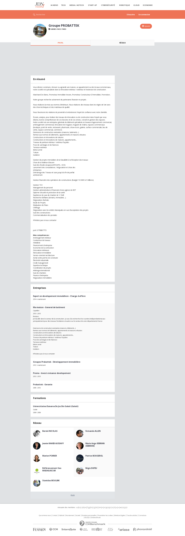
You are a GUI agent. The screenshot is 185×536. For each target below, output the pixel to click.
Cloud (136, 5)
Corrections (142, 515)
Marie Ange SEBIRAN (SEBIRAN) (95, 444)
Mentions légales (119, 515)
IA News (54, 5)
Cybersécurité (108, 5)
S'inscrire (131, 14)
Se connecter (144, 14)
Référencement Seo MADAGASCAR (51, 469)
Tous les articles (132, 515)
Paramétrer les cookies (105, 515)
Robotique (124, 5)
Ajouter (147, 26)
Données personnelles (89, 515)
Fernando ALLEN (93, 431)
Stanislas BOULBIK (51, 480)
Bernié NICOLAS (49, 431)
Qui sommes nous (45, 515)
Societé (77, 515)
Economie (148, 5)
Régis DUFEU (91, 468)
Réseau (122, 43)
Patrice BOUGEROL (94, 455)
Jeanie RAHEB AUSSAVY (53, 443)
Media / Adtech (76, 5)
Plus (73, 495)
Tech (63, 5)
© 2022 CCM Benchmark (93, 517)
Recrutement (70, 515)
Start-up (92, 5)
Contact (54, 515)
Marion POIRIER (49, 455)
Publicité (61, 515)
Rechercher (40, 14)
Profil (60, 43)
